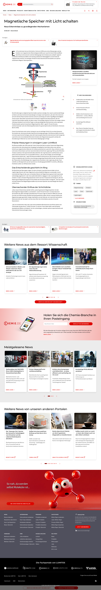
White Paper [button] (41, 10)
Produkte (53, 539)
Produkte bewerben (41, 525)
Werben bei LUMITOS (9, 576)
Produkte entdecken (41, 517)
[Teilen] (89, 11)
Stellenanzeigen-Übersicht (27, 544)
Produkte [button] (20, 10)
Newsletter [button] (66, 10)
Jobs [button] (47, 10)
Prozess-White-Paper (57, 522)
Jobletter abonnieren (26, 539)
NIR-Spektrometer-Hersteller (20, 503)
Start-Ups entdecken (25, 520)
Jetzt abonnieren (83, 527)
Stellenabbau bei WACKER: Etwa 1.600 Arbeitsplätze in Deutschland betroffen (85, 101)
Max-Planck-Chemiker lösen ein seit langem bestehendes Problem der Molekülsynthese (85, 130)
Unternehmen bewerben (26, 525)
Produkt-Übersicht (41, 527)
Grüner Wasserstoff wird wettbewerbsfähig (83, 108)
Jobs (52, 544)
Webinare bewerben (9, 539)
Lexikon (38, 536)
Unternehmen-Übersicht (26, 527)
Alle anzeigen (78, 198)
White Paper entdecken (57, 517)
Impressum (7, 581)
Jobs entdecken (24, 536)
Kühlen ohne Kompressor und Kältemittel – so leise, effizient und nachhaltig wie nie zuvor (84, 115)
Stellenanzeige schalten (26, 541)
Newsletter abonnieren (81, 324)
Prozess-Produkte (41, 522)
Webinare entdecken (9, 536)
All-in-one (54, 549)
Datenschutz (21, 581)
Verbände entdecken (25, 522)
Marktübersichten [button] (30, 10)
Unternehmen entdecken (26, 517)
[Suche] (52, 4)
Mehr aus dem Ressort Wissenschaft (50, 302)
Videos (37, 544)
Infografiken (39, 539)
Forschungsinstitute (41, 541)
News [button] (4, 10)
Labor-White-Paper (56, 520)
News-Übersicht (8, 525)
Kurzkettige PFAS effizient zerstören (83, 123)
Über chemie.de (32, 576)
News (52, 536)
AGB (14, 581)
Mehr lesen (48, 334)
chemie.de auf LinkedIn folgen (82, 530)
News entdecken (8, 517)
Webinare (54, 546)
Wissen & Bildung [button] (55, 10)
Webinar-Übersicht (9, 541)
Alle (19, 4)
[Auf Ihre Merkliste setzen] (85, 11)
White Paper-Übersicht (57, 527)
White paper (54, 541)
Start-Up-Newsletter (10, 522)
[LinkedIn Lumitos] (96, 581)
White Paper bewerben (57, 525)
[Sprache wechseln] (93, 11)
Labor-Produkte (40, 520)
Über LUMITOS (22, 576)
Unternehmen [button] (11, 10)
